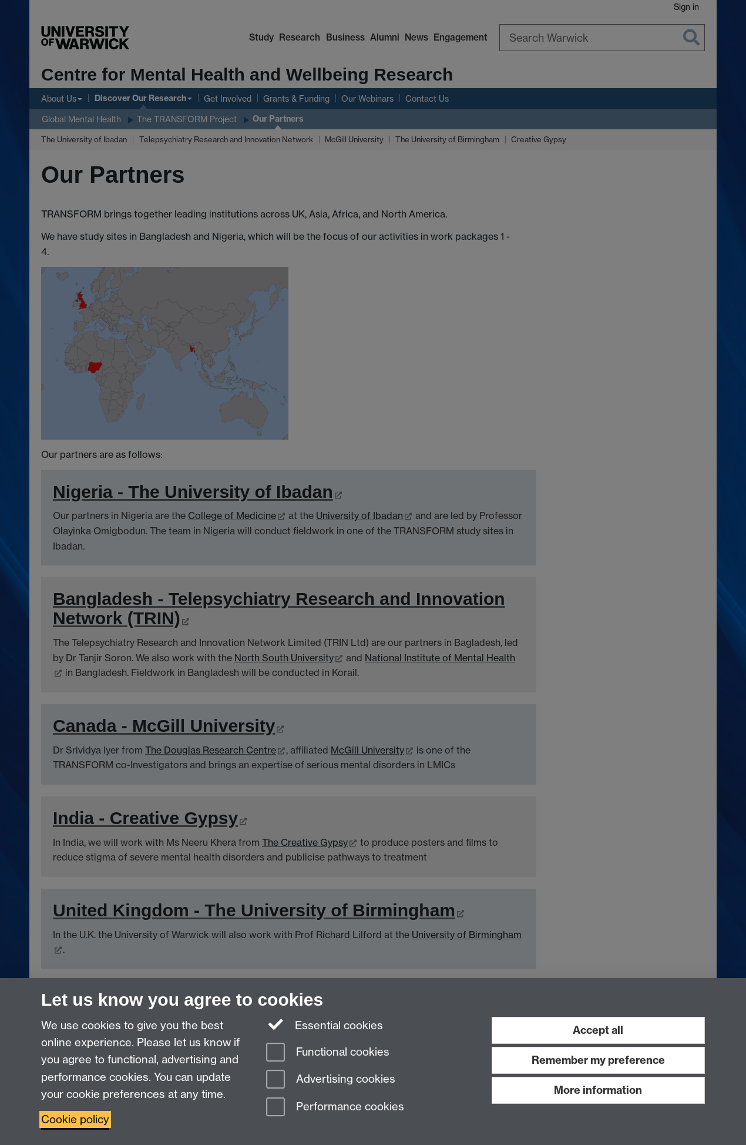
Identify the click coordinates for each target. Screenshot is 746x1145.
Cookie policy (75, 1119)
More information (598, 1090)
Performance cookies (335, 1108)
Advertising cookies (330, 1080)
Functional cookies (327, 1053)
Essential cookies (324, 1024)
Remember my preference (598, 1060)
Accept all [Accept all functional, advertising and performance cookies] (598, 1030)
